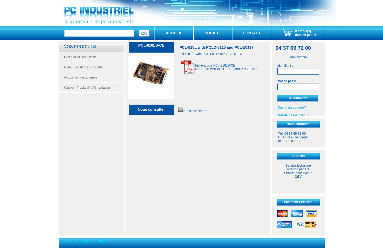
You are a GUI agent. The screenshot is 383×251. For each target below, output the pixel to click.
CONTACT (252, 33)
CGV (298, 177)
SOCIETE (213, 33)
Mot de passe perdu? (293, 115)
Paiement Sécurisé (298, 202)
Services (298, 156)
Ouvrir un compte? (291, 107)
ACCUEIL (174, 33)
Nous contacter (298, 124)
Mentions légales (97, 241)
